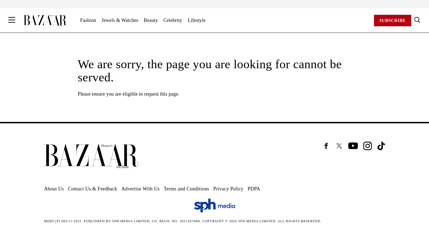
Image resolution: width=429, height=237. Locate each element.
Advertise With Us (140, 189)
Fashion (88, 20)
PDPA (254, 189)
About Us (54, 189)
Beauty (151, 20)
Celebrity (172, 20)
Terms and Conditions (186, 189)
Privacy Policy (228, 189)
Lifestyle (197, 20)
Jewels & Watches (120, 20)
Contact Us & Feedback (92, 189)
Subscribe (392, 20)
